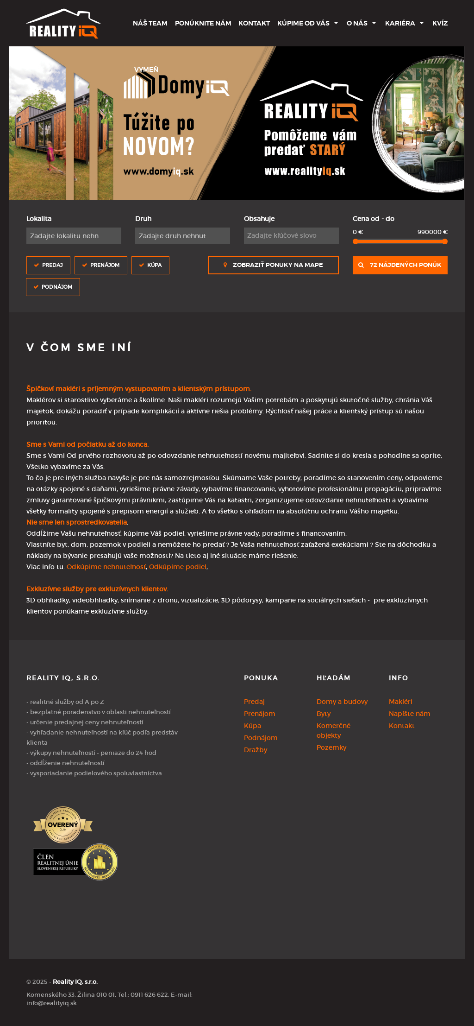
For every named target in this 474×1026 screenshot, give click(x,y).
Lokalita (38, 219)
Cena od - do (373, 219)
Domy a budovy (342, 701)
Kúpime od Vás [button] (303, 23)
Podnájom (57, 286)
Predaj (52, 264)
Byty (324, 713)
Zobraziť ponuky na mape (273, 265)
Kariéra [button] (400, 23)
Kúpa (154, 264)
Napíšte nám (409, 713)
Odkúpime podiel (177, 567)
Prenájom (104, 264)
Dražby (255, 750)
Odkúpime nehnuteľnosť (106, 567)
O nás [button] (357, 23)
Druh (143, 219)
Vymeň (146, 69)
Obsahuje (259, 219)
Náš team (150, 23)
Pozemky (331, 747)
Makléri (400, 701)
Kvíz (440, 23)
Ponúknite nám (203, 23)
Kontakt (254, 23)
